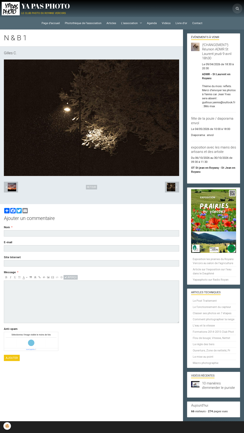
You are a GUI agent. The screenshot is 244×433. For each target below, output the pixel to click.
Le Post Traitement (205, 300)
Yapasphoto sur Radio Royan (210, 279)
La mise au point (203, 356)
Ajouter (12, 358)
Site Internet (12, 257)
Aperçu (71, 277)
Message (10, 272)
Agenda (152, 23)
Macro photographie (205, 363)
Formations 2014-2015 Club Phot (213, 331)
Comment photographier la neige (213, 319)
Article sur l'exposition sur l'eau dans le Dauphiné (212, 271)
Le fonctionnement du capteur (212, 307)
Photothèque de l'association (83, 23)
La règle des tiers (203, 344)
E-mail (8, 242)
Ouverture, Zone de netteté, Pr (211, 350)
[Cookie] (7, 426)
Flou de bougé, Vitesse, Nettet (211, 338)
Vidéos (166, 23)
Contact (197, 23)
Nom (7, 227)
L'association (129, 23)
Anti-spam (11, 329)
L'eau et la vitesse (204, 325)
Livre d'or (181, 23)
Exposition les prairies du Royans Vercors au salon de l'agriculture (213, 261)
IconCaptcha (30, 349)
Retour (91, 187)
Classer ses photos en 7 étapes (212, 313)
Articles (111, 23)
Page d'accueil (51, 23)
